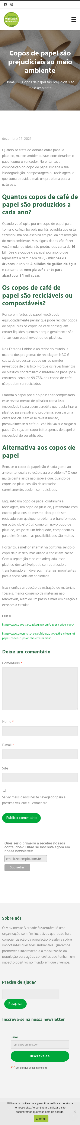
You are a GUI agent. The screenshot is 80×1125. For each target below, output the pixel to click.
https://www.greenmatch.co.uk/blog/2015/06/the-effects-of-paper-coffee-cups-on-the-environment (39, 636)
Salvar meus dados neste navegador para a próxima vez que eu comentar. (33, 800)
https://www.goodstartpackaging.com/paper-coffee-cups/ (38, 625)
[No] (75, 1111)
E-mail (8, 745)
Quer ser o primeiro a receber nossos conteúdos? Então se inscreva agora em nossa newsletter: (37, 847)
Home (10, 82)
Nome (8, 722)
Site (5, 768)
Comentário (12, 663)
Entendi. (41, 1118)
